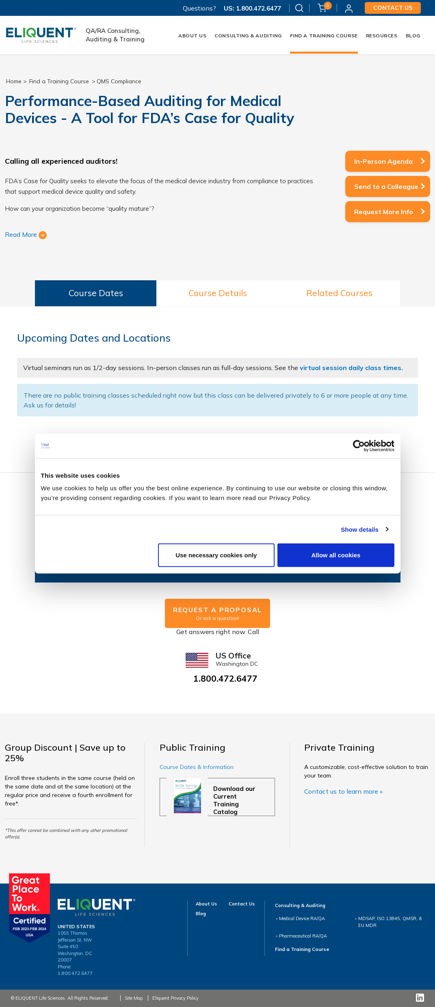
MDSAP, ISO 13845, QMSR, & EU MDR (390, 922)
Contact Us (242, 904)
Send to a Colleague (386, 186)
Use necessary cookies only (216, 555)
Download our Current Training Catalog (234, 800)
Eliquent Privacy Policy (175, 998)
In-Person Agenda (383, 161)
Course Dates (96, 293)
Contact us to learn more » (343, 791)
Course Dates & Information (197, 767)
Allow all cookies (336, 555)
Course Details (217, 293)
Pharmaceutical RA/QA (303, 936)
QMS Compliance (119, 81)
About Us (192, 35)
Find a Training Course (59, 81)
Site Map (134, 998)
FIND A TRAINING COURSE (324, 35)
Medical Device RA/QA (302, 918)
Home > (16, 81)
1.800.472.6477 (257, 8)
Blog (413, 35)
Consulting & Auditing (247, 35)
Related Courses (339, 293)
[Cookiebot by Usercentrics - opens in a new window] (358, 446)
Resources (382, 35)
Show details (360, 529)
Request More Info (383, 212)
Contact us (392, 7)
